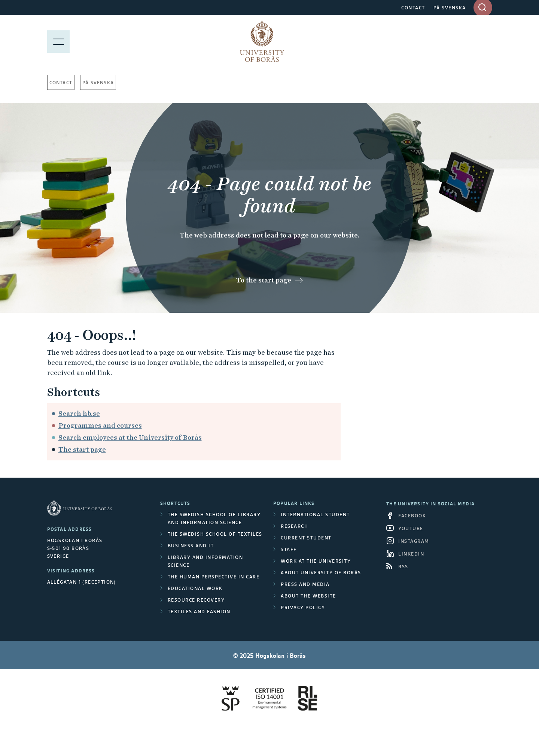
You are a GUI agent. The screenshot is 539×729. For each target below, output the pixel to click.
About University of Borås (321, 572)
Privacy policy (303, 607)
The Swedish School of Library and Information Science (214, 518)
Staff (289, 549)
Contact (60, 82)
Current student (306, 538)
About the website (308, 596)
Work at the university (316, 561)
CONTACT (413, 7)
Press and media (305, 584)
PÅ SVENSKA (449, 7)
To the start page (263, 280)
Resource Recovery (196, 600)
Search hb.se (79, 413)
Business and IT (191, 545)
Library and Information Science (205, 561)
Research (294, 526)
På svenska (98, 82)
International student (315, 514)
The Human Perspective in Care (214, 577)
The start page (82, 449)
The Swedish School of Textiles (215, 534)
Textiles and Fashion (199, 611)
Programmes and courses (100, 425)
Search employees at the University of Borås (130, 437)
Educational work (195, 588)
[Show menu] (58, 41)
